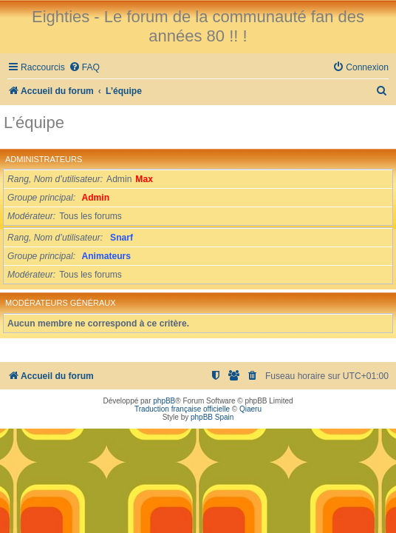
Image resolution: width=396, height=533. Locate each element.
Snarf (121, 237)
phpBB (164, 401)
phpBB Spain (212, 417)
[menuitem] (84, 68)
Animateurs (107, 256)
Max (144, 179)
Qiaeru (250, 409)
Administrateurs (43, 159)
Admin (96, 197)
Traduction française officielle (182, 409)
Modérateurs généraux (60, 302)
